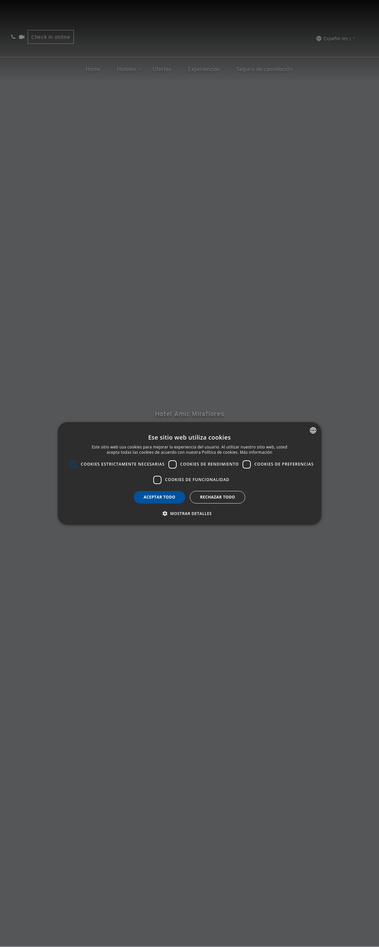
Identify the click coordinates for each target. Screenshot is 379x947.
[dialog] (189, 473)
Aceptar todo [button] (159, 497)
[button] (189, 513)
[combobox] (313, 430)
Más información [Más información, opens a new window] (256, 452)
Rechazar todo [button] (217, 497)
